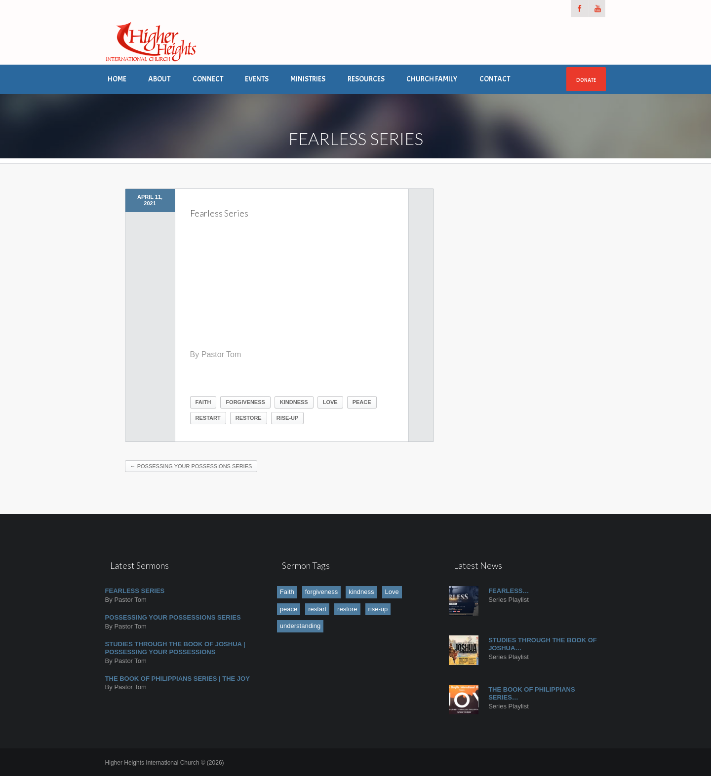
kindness (294, 402)
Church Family (431, 79)
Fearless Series (135, 590)
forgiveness (245, 402)
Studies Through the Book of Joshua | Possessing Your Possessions (175, 648)
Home (117, 79)
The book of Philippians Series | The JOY (177, 678)
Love (330, 402)
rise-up (287, 418)
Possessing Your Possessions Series (191, 466)
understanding (300, 625)
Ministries (307, 79)
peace (362, 402)
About (159, 79)
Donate (586, 79)
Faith (203, 402)
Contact (494, 79)
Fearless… (508, 590)
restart (208, 418)
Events (257, 79)
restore (249, 418)
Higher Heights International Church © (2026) (164, 762)
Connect (208, 79)
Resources (366, 79)
